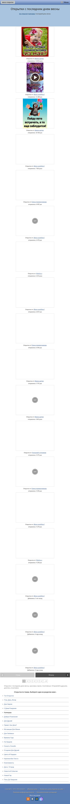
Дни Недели (8, 704)
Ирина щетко (39, 58)
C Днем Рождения (10, 708)
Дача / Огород (9, 767)
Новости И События (11, 771)
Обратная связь (32, 789)
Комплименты (9, 763)
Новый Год (7, 775)
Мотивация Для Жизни (12, 729)
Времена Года (9, 738)
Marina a (39, 273)
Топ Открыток (9, 696)
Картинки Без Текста (11, 759)
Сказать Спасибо (10, 746)
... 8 (45, 681)
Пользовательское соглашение (47, 792)
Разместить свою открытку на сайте (51, 789)
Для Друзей (8, 721)
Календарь (31, 14)
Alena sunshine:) (39, 94)
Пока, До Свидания (10, 779)
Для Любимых (9, 733)
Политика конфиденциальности (23, 792)
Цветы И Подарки (10, 754)
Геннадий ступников (39, 452)
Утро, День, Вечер (10, 700)
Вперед (51, 675)
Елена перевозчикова (39, 202)
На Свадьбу (8, 742)
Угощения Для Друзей (11, 750)
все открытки (7, 2)
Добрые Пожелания (11, 717)
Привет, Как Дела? (10, 725)
